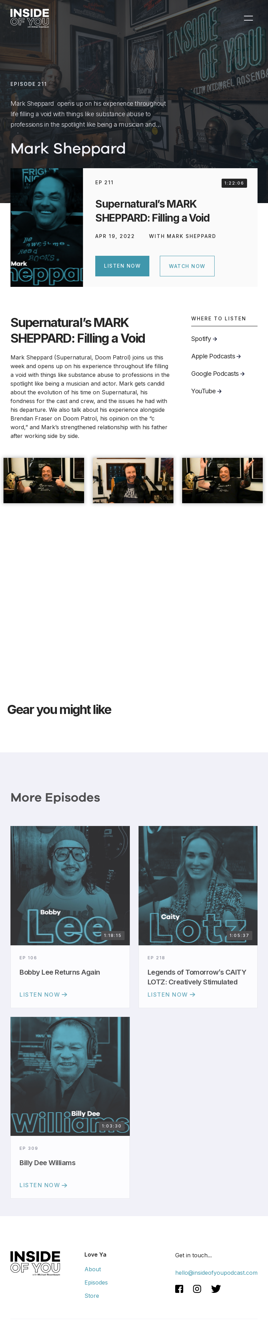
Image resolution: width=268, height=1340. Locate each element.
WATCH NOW (187, 266)
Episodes (96, 1282)
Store (91, 1295)
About (92, 1269)
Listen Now (122, 266)
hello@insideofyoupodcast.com (216, 1272)
